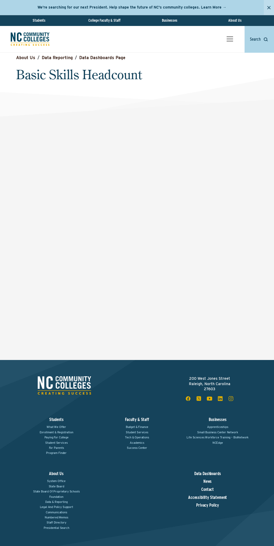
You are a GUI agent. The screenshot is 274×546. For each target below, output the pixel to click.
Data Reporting (57, 57)
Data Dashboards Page (102, 57)
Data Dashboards (207, 473)
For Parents (56, 448)
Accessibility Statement (207, 497)
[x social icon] (198, 398)
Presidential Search (56, 528)
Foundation (56, 497)
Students (39, 20)
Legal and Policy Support (56, 507)
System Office (56, 481)
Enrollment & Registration (56, 432)
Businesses (169, 20)
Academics (137, 443)
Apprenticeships (217, 427)
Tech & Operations (137, 437)
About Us (235, 20)
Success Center (137, 448)
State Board (56, 486)
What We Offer (56, 427)
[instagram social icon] (231, 398)
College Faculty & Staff (104, 20)
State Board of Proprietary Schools (56, 491)
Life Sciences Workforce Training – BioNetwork (218, 437)
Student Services (56, 443)
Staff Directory (56, 522)
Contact (207, 489)
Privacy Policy (207, 505)
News (207, 481)
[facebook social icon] (188, 398)
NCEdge (217, 443)
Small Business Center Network (217, 432)
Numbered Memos (56, 517)
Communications (56, 512)
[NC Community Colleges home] (30, 39)
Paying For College (56, 437)
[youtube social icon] (209, 398)
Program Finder (56, 453)
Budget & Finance (137, 427)
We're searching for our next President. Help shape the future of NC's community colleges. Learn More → (131, 7)
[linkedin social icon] (220, 398)
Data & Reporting (56, 502)
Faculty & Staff (137, 419)
